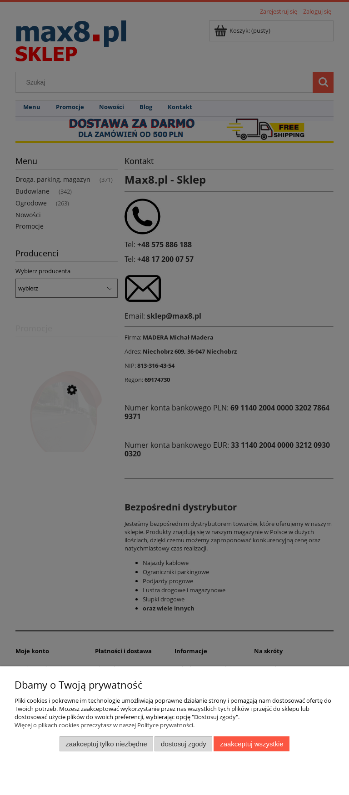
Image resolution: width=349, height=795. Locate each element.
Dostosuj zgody (183, 744)
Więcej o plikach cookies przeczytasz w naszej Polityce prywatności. (104, 725)
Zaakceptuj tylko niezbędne (106, 744)
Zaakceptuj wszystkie (251, 744)
